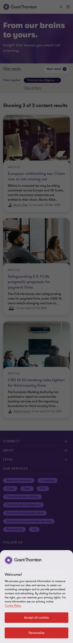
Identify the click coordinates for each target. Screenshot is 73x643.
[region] (36, 596)
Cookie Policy (13, 606)
